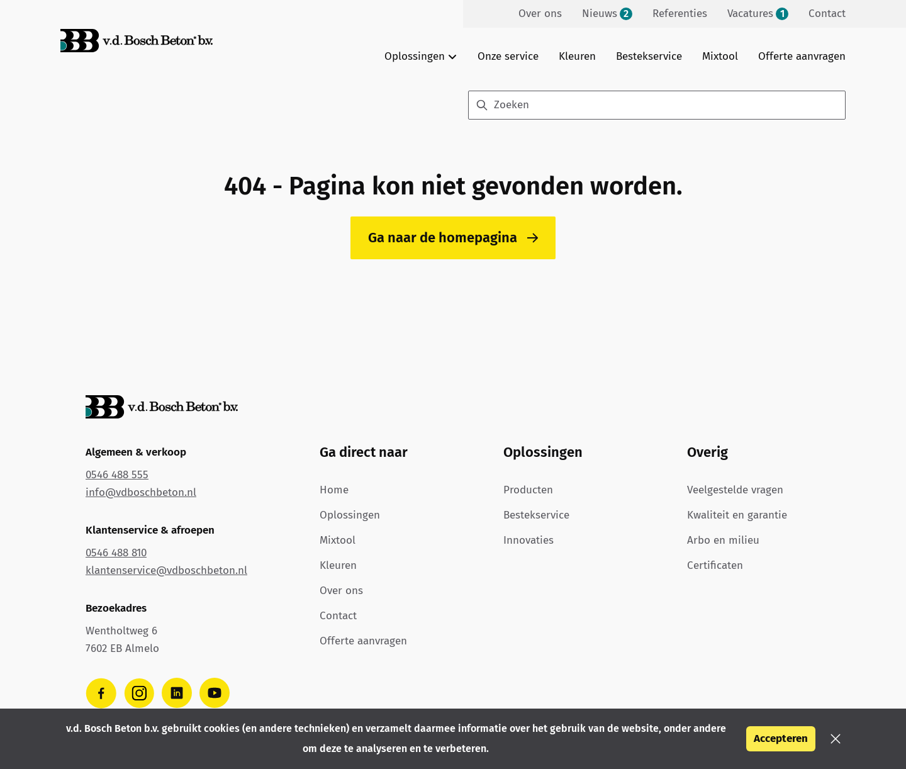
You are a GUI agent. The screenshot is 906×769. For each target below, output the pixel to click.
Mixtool (720, 56)
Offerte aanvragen (802, 56)
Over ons (341, 590)
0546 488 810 (116, 552)
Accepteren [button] (781, 738)
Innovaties (528, 540)
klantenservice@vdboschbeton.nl (166, 570)
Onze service (508, 56)
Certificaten (715, 565)
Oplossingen (350, 515)
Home (334, 490)
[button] (835, 739)
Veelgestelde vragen (735, 490)
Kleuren (577, 56)
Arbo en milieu (723, 540)
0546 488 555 (117, 474)
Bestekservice (649, 56)
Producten (528, 490)
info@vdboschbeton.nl (141, 492)
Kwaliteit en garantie (737, 515)
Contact (338, 615)
